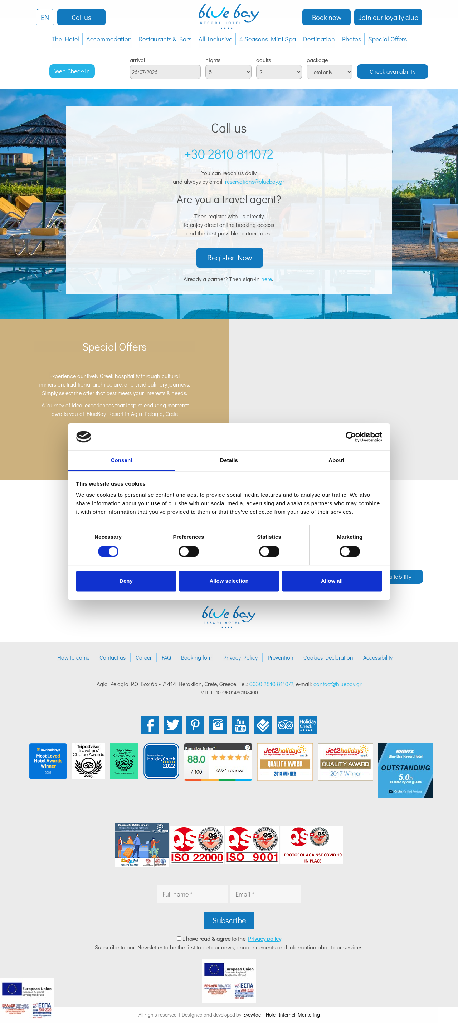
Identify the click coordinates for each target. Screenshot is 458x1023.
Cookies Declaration (328, 657)
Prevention (280, 657)
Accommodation (109, 39)
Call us (81, 17)
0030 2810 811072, (271, 684)
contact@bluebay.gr (337, 684)
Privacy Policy (240, 657)
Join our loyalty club (388, 17)
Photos (351, 39)
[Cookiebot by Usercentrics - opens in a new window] (351, 436)
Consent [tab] (122, 460)
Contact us (112, 657)
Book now (326, 17)
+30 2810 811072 (229, 153)
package (317, 60)
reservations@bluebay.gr (255, 181)
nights (212, 60)
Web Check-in (72, 71)
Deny (126, 581)
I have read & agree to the (232, 939)
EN (45, 17)
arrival (137, 60)
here (266, 279)
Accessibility (378, 657)
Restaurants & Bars (165, 39)
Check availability (393, 71)
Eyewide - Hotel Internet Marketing (281, 1015)
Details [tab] (229, 460)
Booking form (197, 657)
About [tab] (336, 460)
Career (144, 657)
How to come (73, 657)
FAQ (166, 657)
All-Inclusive (215, 39)
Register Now (229, 258)
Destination (319, 39)
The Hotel (65, 39)
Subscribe (229, 920)
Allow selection (228, 581)
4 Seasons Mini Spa (267, 39)
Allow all (332, 581)
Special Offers (387, 39)
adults (263, 60)
